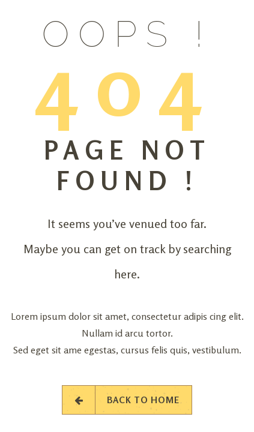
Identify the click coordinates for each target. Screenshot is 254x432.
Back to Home (127, 400)
